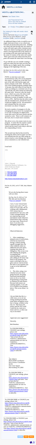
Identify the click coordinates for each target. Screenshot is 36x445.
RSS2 (31, 437)
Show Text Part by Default (17, 21)
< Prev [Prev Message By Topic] (17, 27)
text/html (17, 38)
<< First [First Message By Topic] (11, 27)
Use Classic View (13, 16)
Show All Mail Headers (15, 23)
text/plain (6, 38)
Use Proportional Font (15, 20)
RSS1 (26, 437)
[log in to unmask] (21, 35)
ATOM (20, 437)
